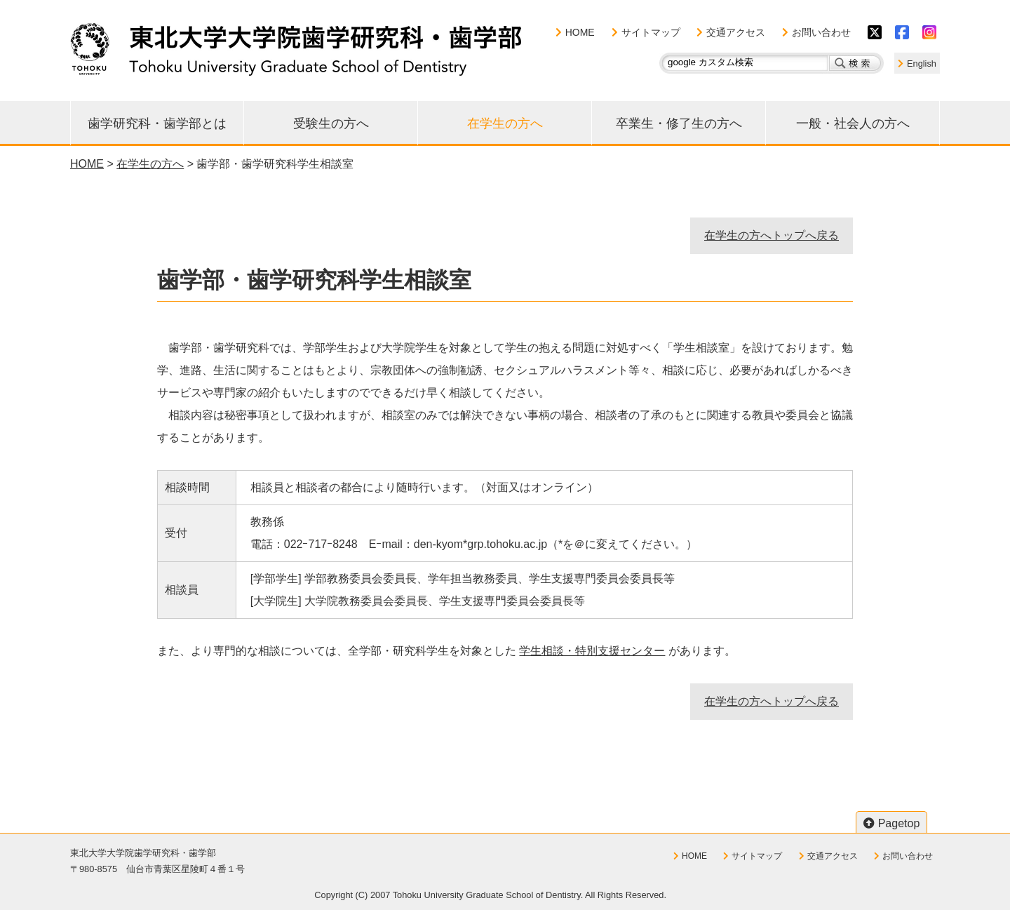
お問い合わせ (821, 32)
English (921, 63)
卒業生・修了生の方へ (679, 123)
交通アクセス (735, 32)
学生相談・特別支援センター (592, 651)
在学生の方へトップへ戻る (771, 235)
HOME (580, 32)
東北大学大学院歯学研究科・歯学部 (296, 49)
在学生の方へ (505, 123)
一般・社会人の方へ (853, 123)
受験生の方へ (331, 123)
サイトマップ (650, 32)
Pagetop (899, 823)
